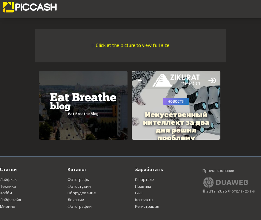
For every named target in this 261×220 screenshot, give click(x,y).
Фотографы (78, 179)
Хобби (6, 192)
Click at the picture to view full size (130, 45)
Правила (143, 186)
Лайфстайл (10, 199)
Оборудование (81, 192)
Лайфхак (8, 179)
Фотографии (79, 206)
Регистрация (147, 206)
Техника (8, 186)
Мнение (7, 206)
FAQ (138, 192)
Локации (75, 199)
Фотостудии (79, 186)
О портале (144, 179)
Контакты (144, 199)
